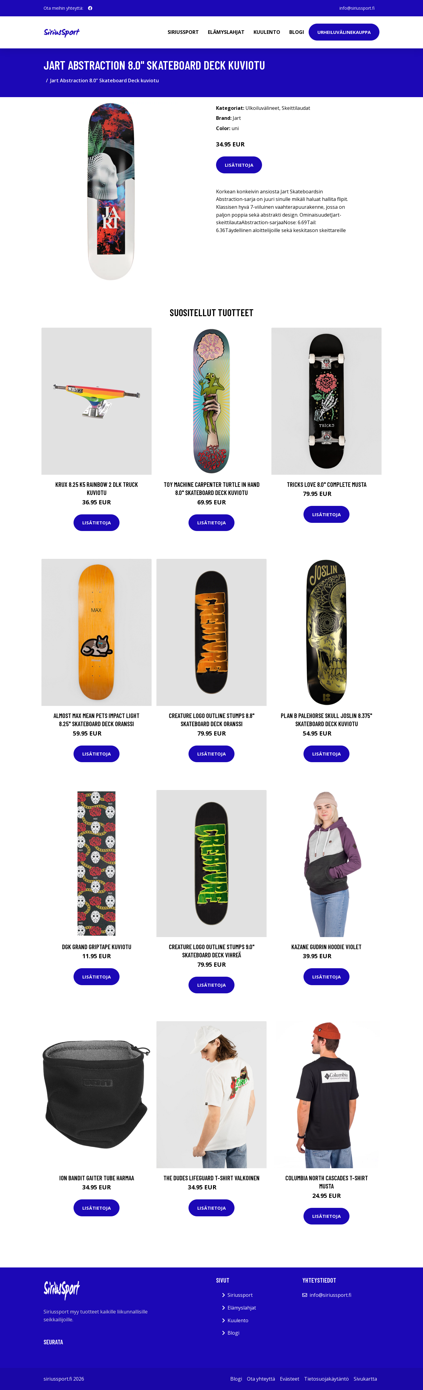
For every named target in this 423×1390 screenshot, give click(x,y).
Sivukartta (365, 1378)
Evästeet (289, 1378)
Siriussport (183, 32)
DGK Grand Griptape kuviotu (96, 946)
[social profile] (90, 8)
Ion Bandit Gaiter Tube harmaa (96, 1178)
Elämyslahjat (226, 32)
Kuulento (267, 32)
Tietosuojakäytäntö (326, 1378)
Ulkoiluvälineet (262, 108)
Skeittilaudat (296, 108)
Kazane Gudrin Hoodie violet (326, 946)
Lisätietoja (239, 165)
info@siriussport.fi (357, 8)
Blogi (296, 32)
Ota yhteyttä (261, 1378)
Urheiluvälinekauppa (344, 32)
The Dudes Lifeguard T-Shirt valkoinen (211, 1178)
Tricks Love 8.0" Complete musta (326, 484)
